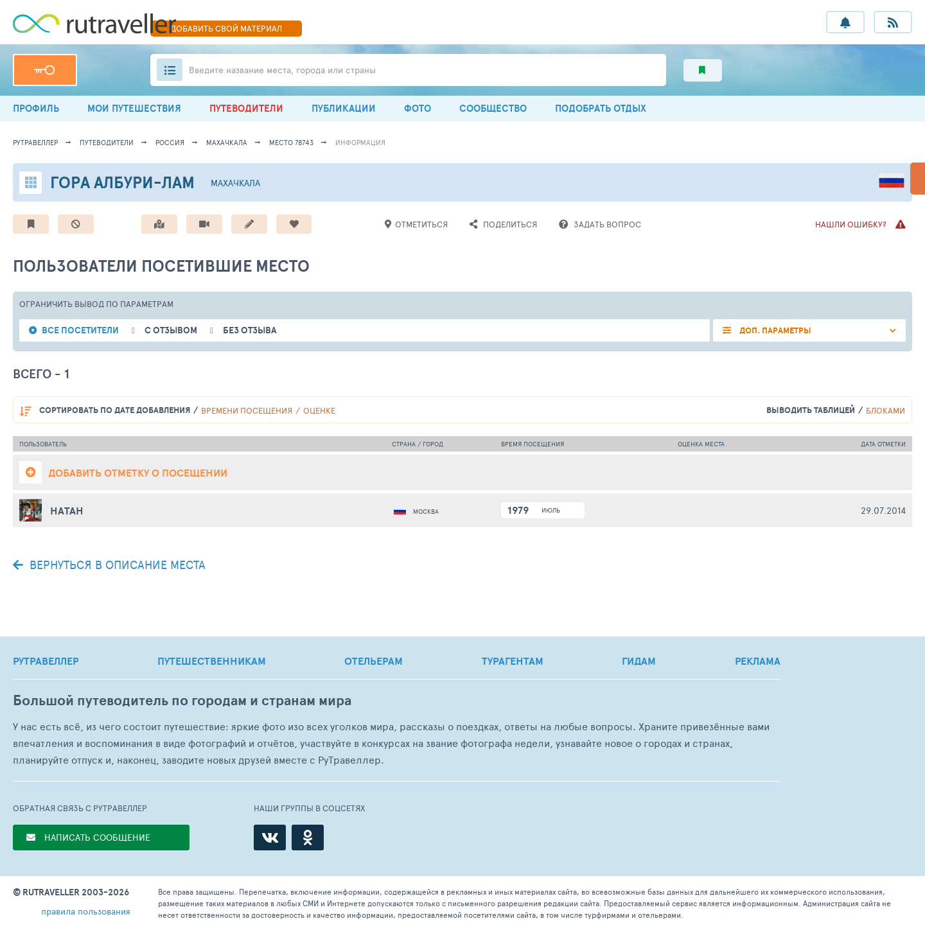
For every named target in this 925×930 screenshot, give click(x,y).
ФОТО (417, 108)
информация (360, 142)
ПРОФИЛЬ (36, 108)
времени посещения (246, 410)
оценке (319, 410)
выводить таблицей (810, 410)
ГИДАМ (639, 661)
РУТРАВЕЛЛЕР (45, 661)
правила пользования (85, 911)
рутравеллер (35, 142)
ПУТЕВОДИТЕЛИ (246, 108)
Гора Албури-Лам (122, 182)
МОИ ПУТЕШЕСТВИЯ (134, 108)
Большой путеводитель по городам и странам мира (182, 700)
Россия (169, 142)
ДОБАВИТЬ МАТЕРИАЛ (226, 28)
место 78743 (291, 142)
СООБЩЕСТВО (493, 108)
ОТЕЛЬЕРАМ (373, 661)
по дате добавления (114, 410)
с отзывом (171, 330)
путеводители (107, 142)
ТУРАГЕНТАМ (512, 661)
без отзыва (250, 330)
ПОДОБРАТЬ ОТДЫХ (600, 108)
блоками (885, 410)
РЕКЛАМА (757, 661)
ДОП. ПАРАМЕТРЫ (774, 330)
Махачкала (226, 142)
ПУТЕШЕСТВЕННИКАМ (211, 661)
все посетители (80, 330)
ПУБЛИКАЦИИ (344, 108)
